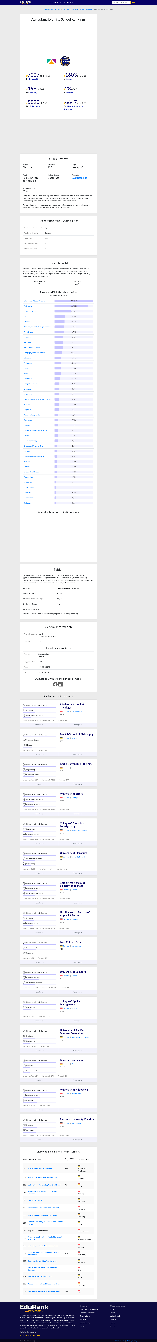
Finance (26, 436)
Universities (48, 9)
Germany (66, 9)
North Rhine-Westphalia (89, 1309)
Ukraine (113, 1319)
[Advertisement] (38, 39)
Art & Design (28, 332)
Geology (27, 451)
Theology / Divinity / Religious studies (37, 327)
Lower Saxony (85, 1323)
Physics (26, 373)
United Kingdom (116, 1316)
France (112, 1313)
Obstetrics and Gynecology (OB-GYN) (38, 399)
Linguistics (28, 389)
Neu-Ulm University (35, 1200)
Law (25, 316)
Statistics (27, 503)
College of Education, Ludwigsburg (72, 825)
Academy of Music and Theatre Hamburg (44, 1284)
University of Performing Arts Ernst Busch (44, 1185)
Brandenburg (85, 1316)
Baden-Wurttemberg (87, 1313)
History (26, 322)
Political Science (30, 311)
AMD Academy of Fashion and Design (42, 1215)
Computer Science (30, 384)
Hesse (82, 1326)
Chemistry (27, 492)
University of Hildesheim (74, 1089)
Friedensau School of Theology (72, 706)
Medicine (27, 337)
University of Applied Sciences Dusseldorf (72, 1032)
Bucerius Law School (72, 1059)
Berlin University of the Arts (76, 763)
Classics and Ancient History (34, 446)
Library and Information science (35, 430)
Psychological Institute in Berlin (40, 1276)
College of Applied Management (70, 1003)
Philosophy (35, 106)
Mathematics (29, 498)
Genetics (27, 467)
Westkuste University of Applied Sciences (44, 1291)
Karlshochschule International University (44, 1208)
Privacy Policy (132, 1341)
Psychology (28, 379)
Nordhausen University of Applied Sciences (75, 914)
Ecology (27, 461)
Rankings (77, 725)
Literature (27, 358)
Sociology (27, 342)
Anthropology (29, 487)
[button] (44, 281)
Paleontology (29, 477)
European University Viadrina (77, 1119)
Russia (112, 1323)
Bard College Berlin (71, 942)
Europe (57, 9)
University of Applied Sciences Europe (43, 1246)
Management (29, 482)
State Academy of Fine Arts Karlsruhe (42, 1261)
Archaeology (28, 363)
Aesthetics (28, 394)
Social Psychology (30, 441)
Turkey (112, 1326)
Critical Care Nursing (31, 472)
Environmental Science (32, 347)
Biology (27, 368)
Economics (28, 420)
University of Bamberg (73, 971)
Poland (112, 1309)
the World (33, 79)
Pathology (27, 425)
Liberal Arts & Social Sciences (34, 301)
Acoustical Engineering (32, 415)
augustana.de (79, 177)
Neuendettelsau (86, 9)
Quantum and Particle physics (34, 456)
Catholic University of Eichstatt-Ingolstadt (72, 884)
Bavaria (75, 9)
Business (27, 404)
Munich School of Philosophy (76, 734)
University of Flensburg (73, 852)
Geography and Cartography (34, 353)
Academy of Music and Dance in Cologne (43, 1177)
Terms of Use (120, 1341)
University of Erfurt (71, 793)
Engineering (28, 410)
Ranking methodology (30, 1335)
